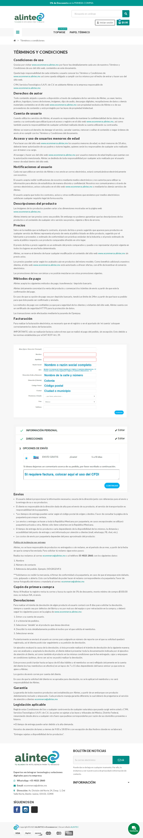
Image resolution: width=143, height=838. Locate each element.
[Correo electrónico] (93, 760)
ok (121, 760)
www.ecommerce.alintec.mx (45, 64)
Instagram (25, 809)
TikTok (34, 809)
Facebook (17, 809)
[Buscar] (100, 13)
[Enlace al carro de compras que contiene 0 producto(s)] (123, 22)
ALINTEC (75, 827)
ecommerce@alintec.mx (54, 555)
